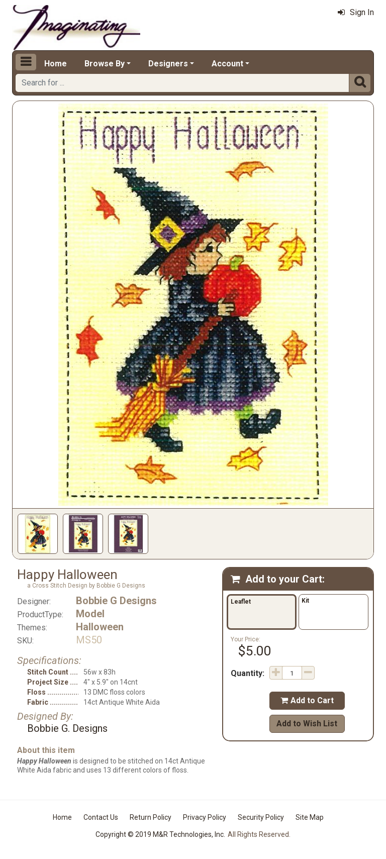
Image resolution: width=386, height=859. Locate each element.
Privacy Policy (204, 817)
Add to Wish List (306, 723)
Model (90, 614)
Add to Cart (307, 700)
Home (55, 63)
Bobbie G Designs (116, 601)
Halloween (100, 627)
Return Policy (150, 817)
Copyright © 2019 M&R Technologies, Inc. (160, 834)
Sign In (356, 12)
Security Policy (261, 817)
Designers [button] (168, 63)
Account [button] (227, 63)
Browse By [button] (104, 63)
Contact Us (100, 817)
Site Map (310, 817)
